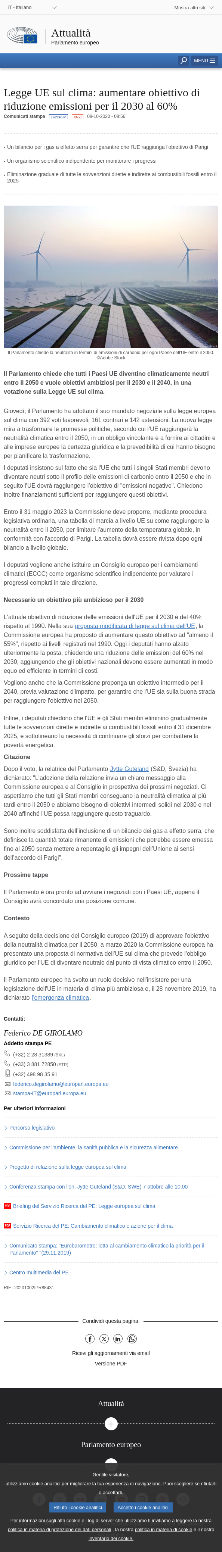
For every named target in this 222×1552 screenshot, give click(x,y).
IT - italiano (19, 7)
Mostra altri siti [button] (190, 7)
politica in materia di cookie (163, 1539)
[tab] (111, 1403)
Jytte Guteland (129, 769)
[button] (204, 61)
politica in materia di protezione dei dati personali (59, 1539)
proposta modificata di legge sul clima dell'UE (135, 626)
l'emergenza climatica (60, 997)
